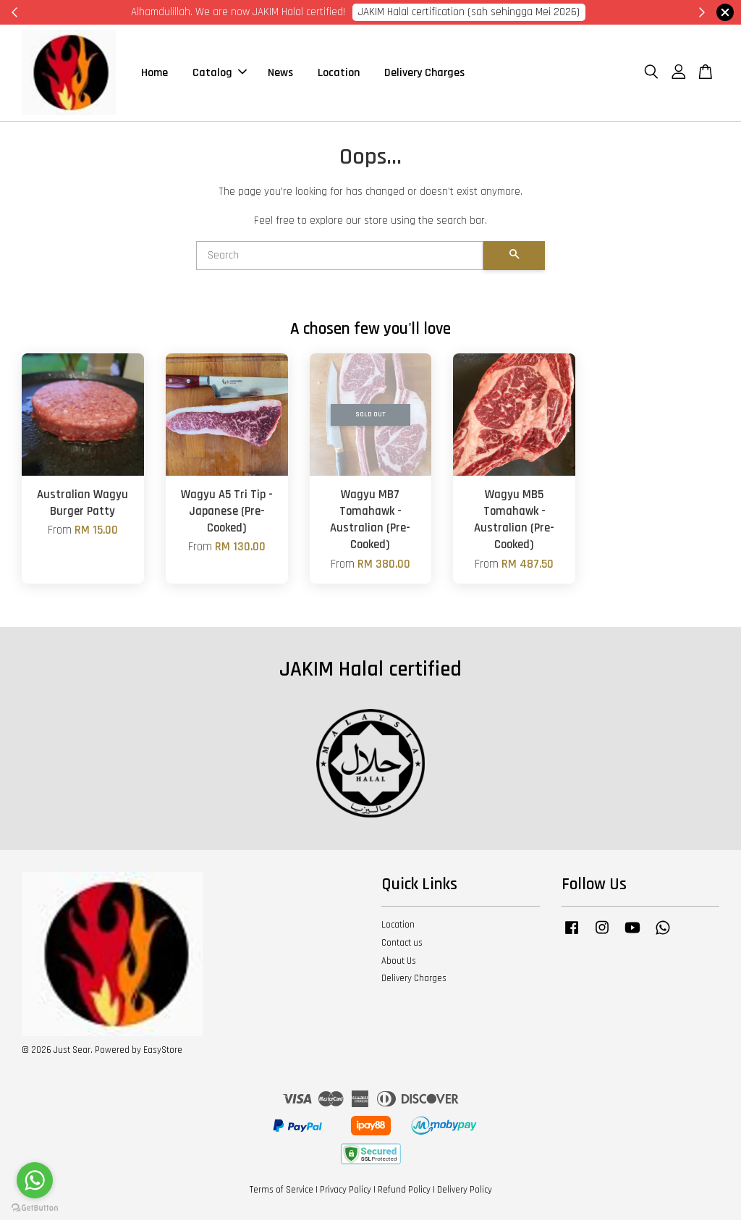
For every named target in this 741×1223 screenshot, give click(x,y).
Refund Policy (404, 1192)
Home (154, 74)
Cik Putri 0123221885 (553, 12)
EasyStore (162, 1053)
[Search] (339, 258)
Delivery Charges (424, 74)
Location (339, 74)
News (280, 74)
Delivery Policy (464, 1192)
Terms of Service (281, 1192)
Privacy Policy (345, 1192)
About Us (398, 964)
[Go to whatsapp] (35, 1180)
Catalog (219, 74)
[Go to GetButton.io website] (35, 1208)
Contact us (402, 945)
